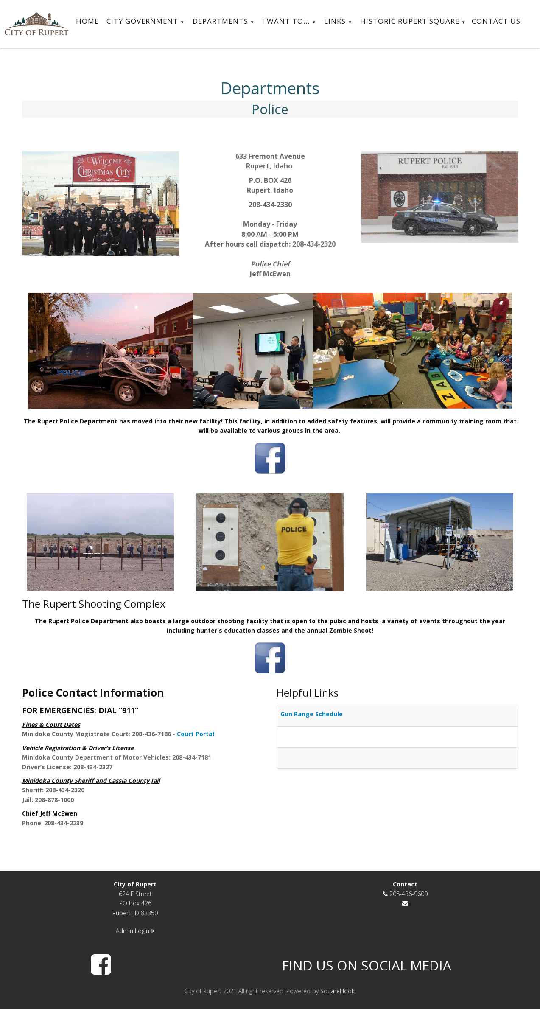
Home (87, 21)
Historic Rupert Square (413, 21)
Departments (224, 21)
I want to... (289, 21)
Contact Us (496, 21)
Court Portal (195, 734)
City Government (145, 21)
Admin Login (135, 931)
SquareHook (337, 991)
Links (338, 21)
